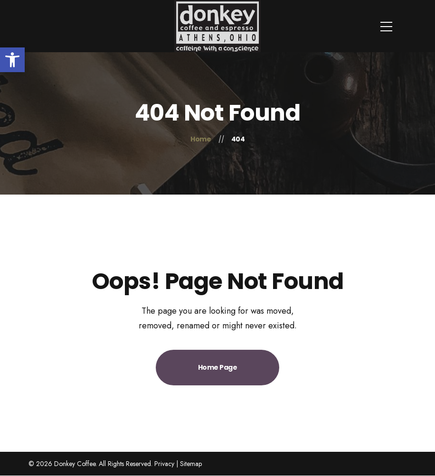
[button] (12, 59)
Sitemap (191, 463)
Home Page (217, 367)
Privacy (164, 463)
